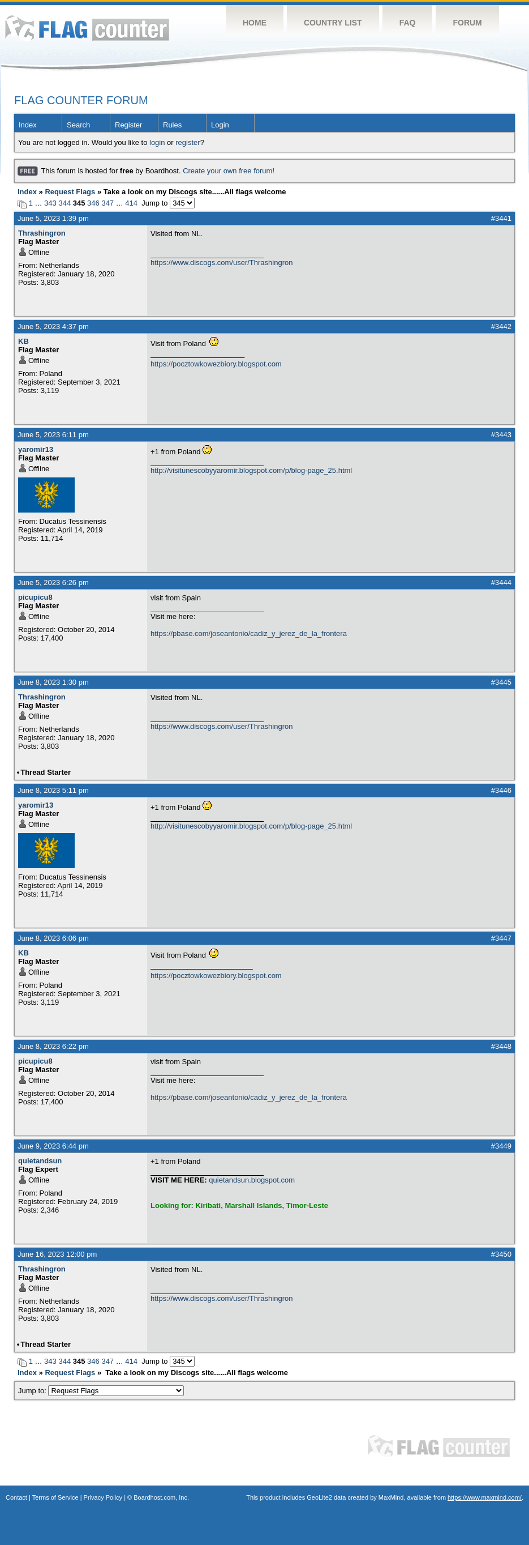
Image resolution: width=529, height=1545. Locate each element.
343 (50, 203)
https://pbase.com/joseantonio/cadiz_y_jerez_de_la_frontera (248, 633)
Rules (172, 125)
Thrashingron (42, 233)
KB (23, 341)
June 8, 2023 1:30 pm (53, 682)
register (187, 142)
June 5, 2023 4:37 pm (53, 326)
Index (28, 125)
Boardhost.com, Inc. (161, 1497)
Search (78, 125)
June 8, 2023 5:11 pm (53, 790)
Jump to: (101, 1390)
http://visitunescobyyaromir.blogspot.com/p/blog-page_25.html (251, 470)
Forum (467, 22)
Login (220, 125)
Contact (16, 1497)
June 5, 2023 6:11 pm (53, 434)
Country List (333, 22)
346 (93, 203)
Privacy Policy (103, 1497)
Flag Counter (87, 28)
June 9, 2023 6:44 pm (53, 1146)
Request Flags (70, 191)
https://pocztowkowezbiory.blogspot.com (216, 364)
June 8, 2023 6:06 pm (53, 938)
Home (254, 22)
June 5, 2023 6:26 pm (53, 582)
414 (131, 203)
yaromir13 (35, 449)
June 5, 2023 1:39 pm (53, 218)
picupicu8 (35, 597)
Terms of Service (55, 1497)
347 (107, 203)
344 (64, 203)
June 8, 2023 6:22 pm (53, 1046)
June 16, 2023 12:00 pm (57, 1254)
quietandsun (40, 1160)
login (157, 142)
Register (128, 125)
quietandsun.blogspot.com (252, 1180)
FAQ (407, 22)
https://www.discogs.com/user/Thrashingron (221, 262)
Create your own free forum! (228, 171)
